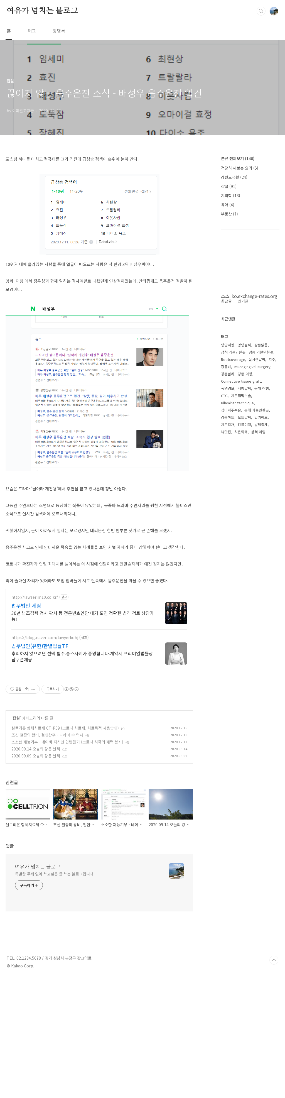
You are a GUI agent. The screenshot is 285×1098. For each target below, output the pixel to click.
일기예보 (261, 584)
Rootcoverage (233, 526)
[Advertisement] (99, 638)
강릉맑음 (261, 512)
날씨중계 (261, 591)
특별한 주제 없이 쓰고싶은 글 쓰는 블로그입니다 (54, 993)
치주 (272, 526)
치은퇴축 (241, 598)
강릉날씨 (227, 541)
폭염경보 (227, 555)
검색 (261, 11)
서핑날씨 (244, 555)
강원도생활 (234, 177)
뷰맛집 (226, 598)
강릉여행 (244, 591)
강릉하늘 (227, 584)
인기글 (243, 468)
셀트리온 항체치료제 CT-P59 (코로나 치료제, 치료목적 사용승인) (65, 734)
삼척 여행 (258, 598)
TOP (273, 1079)
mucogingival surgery (252, 533)
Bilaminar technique (237, 570)
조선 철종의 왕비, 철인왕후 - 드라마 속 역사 (47, 741)
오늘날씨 (244, 584)
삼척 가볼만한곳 (233, 519)
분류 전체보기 (237, 158)
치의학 (230, 195)
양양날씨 (244, 512)
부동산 (229, 214)
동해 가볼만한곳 (256, 577)
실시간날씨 (257, 526)
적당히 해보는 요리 (239, 168)
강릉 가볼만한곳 (261, 519)
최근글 (226, 468)
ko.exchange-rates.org (254, 296)
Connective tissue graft (241, 548)
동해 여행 (261, 555)
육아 (227, 204)
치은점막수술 (241, 562)
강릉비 (226, 533)
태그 (32, 30)
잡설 (16, 724)
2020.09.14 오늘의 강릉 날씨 (35, 755)
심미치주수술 (231, 577)
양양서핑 (227, 512)
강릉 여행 (245, 541)
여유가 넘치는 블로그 (42, 11)
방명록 (59, 30)
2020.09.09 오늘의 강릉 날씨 (35, 762)
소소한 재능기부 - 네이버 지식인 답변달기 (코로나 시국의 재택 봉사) (67, 748)
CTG (224, 562)
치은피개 (227, 591)
